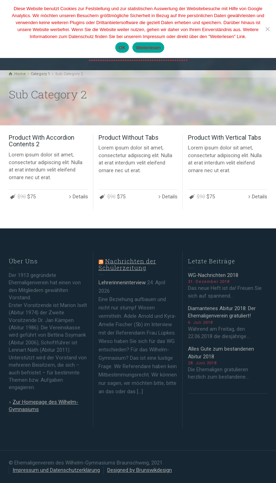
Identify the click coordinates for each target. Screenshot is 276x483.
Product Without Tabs (129, 137)
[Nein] (267, 28)
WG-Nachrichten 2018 (213, 275)
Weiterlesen (148, 47)
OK (122, 47)
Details (80, 196)
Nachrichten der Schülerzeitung (127, 264)
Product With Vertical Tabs (224, 137)
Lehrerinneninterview (122, 282)
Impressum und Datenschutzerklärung (56, 470)
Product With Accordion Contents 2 (41, 141)
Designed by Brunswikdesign (139, 470)
